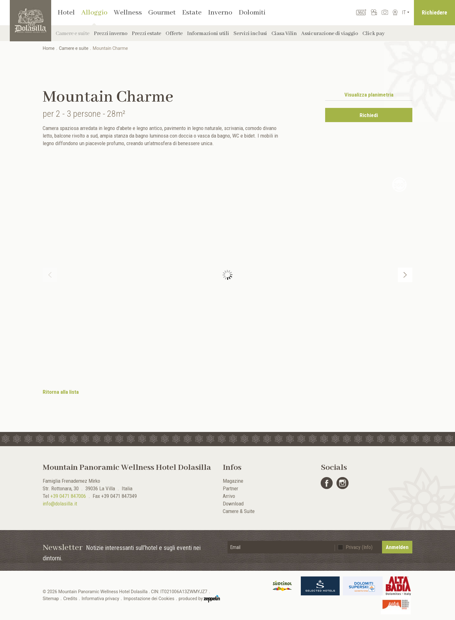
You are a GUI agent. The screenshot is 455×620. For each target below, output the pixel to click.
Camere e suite (72, 33)
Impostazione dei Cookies (149, 598)
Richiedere (434, 12)
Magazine (233, 481)
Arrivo (229, 496)
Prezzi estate (146, 33)
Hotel (66, 12)
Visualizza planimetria (368, 95)
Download (233, 503)
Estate (192, 12)
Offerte (174, 33)
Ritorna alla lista (61, 392)
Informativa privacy (100, 598)
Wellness (128, 12)
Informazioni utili (208, 33)
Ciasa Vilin (284, 33)
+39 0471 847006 (68, 496)
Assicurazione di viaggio (329, 33)
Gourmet (162, 12)
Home (49, 48)
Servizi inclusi (250, 33)
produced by (199, 599)
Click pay (373, 33)
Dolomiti (252, 12)
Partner (230, 488)
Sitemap (51, 598)
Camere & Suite (239, 511)
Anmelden (397, 547)
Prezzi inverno (110, 33)
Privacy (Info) (359, 547)
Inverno (220, 12)
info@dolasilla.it (60, 503)
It (404, 12)
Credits (70, 598)
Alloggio (94, 12)
